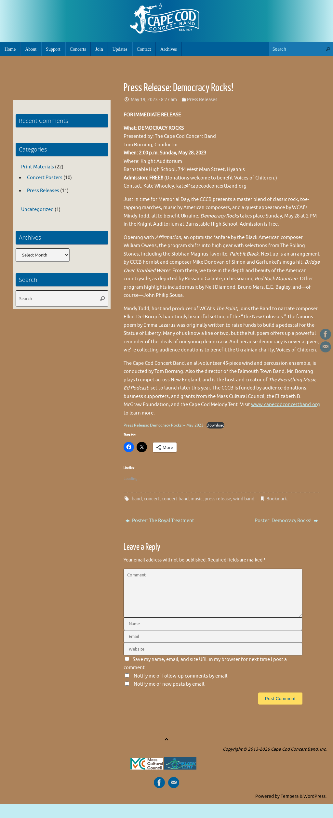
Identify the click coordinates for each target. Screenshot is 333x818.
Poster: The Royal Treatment (160, 520)
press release (218, 498)
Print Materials (37, 167)
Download (215, 425)
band (137, 498)
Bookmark (276, 498)
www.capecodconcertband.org (285, 405)
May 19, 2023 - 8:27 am (154, 99)
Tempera (290, 796)
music (197, 498)
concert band (175, 498)
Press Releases (202, 99)
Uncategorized (37, 209)
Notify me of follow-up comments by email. (181, 676)
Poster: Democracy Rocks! (286, 520)
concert (152, 498)
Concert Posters (44, 178)
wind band (243, 498)
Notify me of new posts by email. (170, 684)
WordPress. (314, 796)
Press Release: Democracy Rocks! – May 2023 (164, 425)
